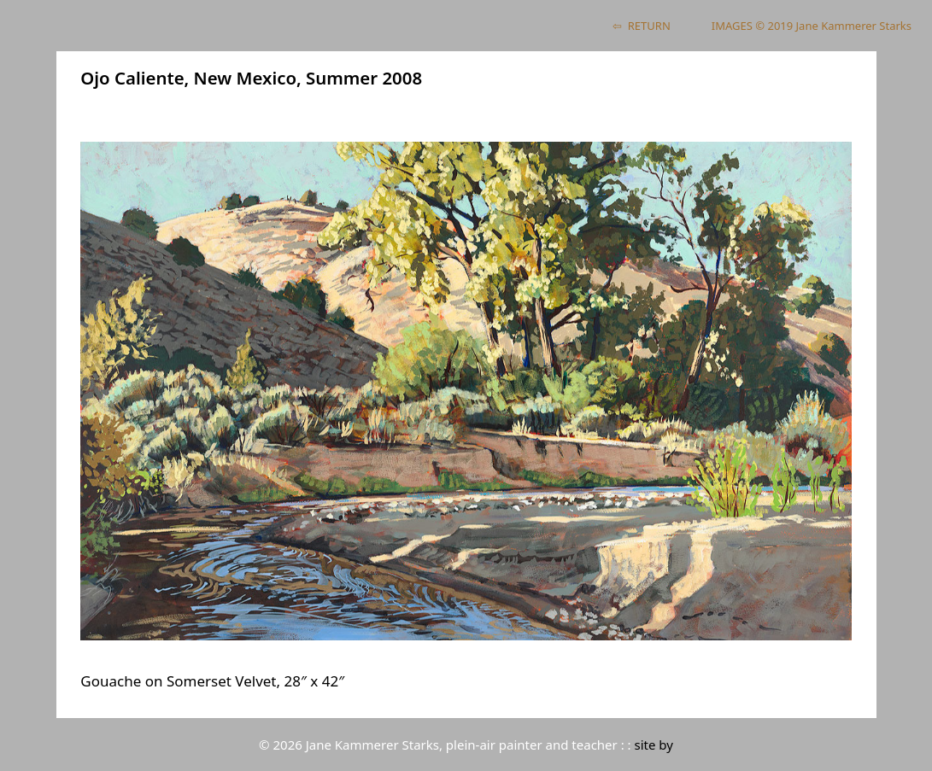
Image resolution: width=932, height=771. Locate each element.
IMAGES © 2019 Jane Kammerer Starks (811, 25)
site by (654, 744)
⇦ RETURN (642, 25)
